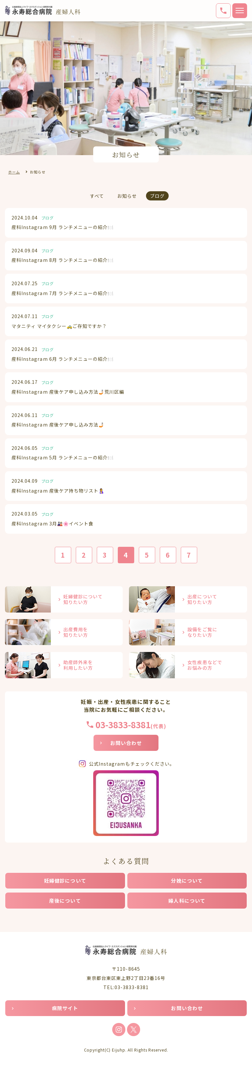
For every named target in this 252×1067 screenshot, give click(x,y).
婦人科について (186, 900)
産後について (65, 900)
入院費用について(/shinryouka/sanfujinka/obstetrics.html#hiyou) (64, 632)
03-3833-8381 (123, 724)
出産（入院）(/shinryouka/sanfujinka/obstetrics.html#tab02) (188, 599)
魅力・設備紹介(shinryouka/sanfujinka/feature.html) (188, 632)
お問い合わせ (126, 742)
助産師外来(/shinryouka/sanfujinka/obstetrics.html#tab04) (64, 665)
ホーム (14, 171)
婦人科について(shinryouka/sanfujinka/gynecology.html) (188, 665)
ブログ (157, 196)
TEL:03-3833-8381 (126, 987)
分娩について (187, 880)
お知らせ (127, 196)
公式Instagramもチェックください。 (132, 763)
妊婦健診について (65, 880)
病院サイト (65, 1008)
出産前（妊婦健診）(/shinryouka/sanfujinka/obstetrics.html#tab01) (64, 599)
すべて (97, 196)
